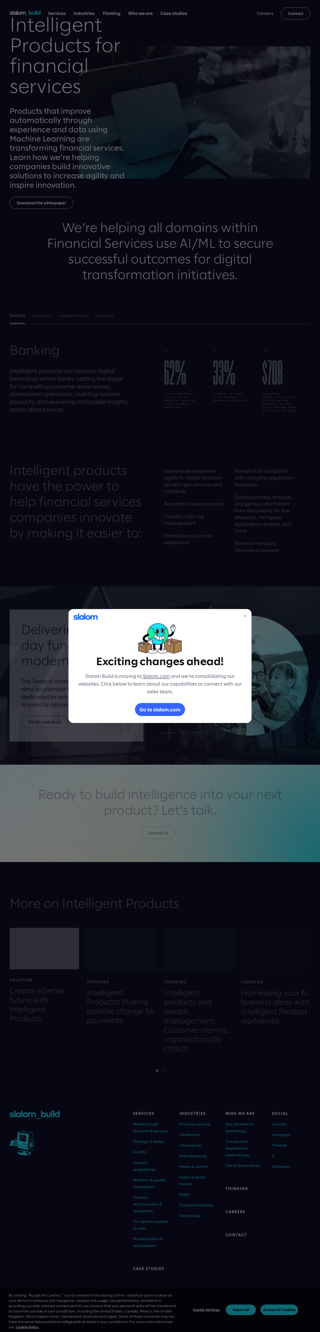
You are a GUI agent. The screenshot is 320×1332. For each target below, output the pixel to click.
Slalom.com (156, 676)
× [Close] (245, 616)
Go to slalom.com (160, 709)
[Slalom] (85, 617)
